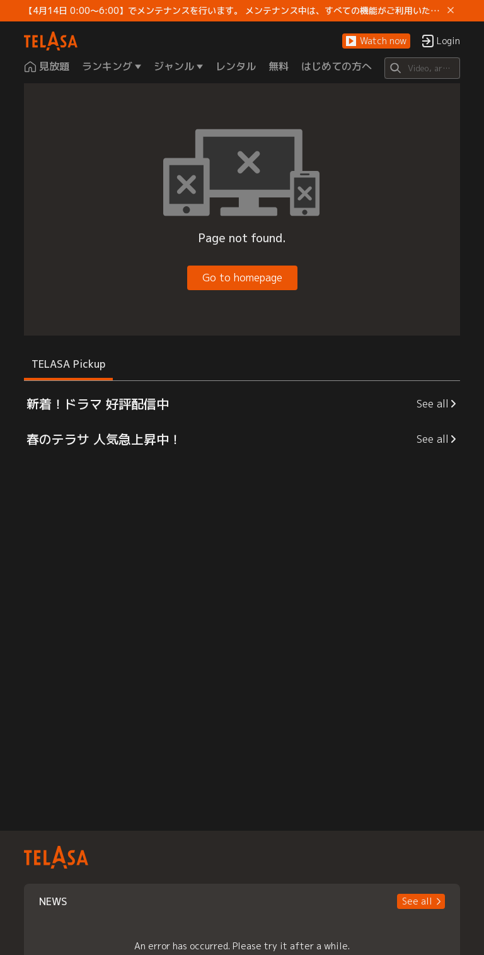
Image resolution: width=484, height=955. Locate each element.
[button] (376, 41)
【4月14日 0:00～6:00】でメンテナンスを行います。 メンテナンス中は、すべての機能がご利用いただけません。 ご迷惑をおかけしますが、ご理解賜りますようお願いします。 (233, 10)
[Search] (421, 68)
